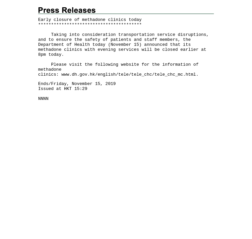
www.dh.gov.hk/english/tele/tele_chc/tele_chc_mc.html (128, 74)
